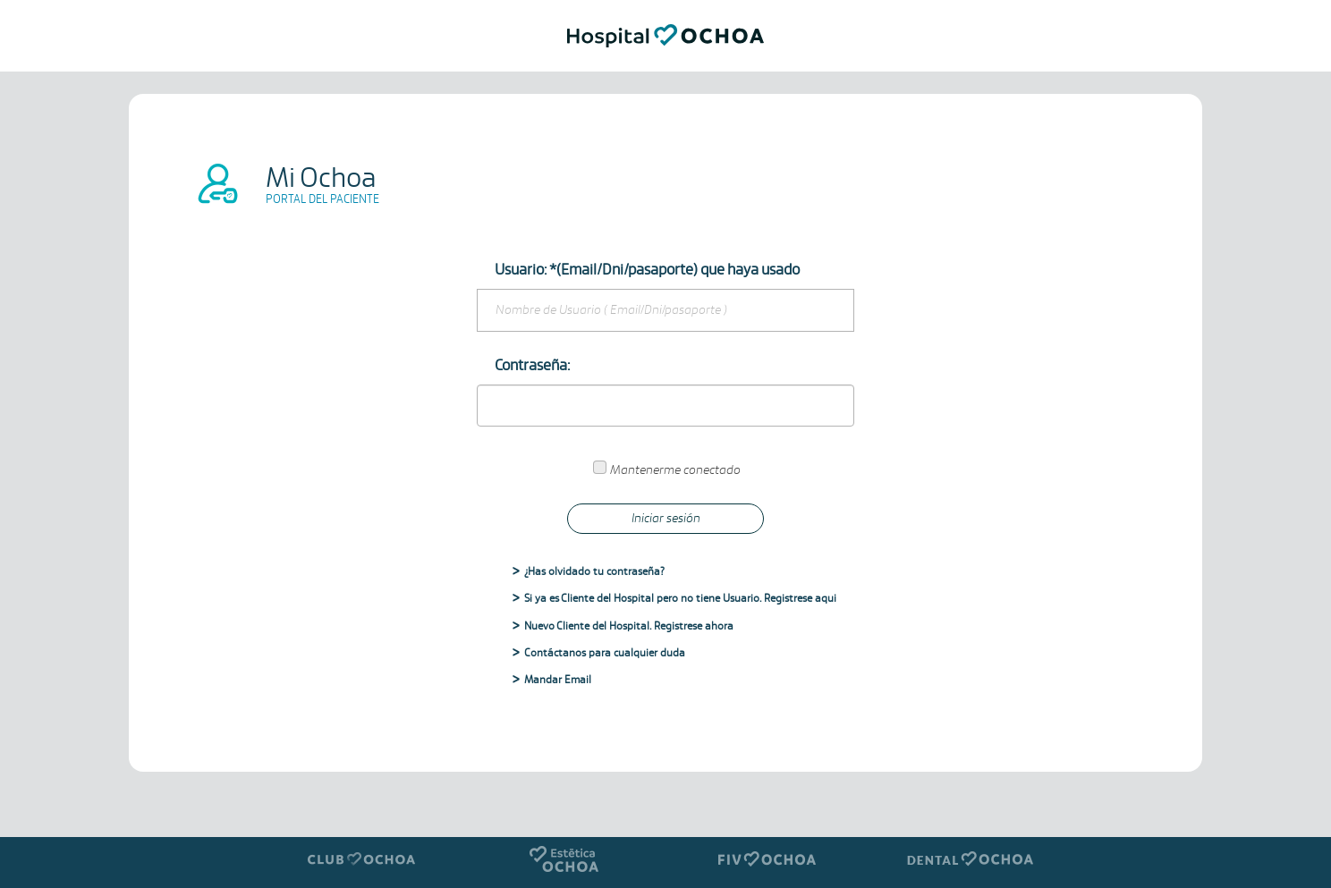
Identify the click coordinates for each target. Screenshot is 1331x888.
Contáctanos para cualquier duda (604, 653)
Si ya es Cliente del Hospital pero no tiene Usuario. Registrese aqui (680, 598)
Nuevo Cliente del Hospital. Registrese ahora (628, 626)
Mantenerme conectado (675, 470)
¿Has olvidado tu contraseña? (594, 572)
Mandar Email (557, 680)
